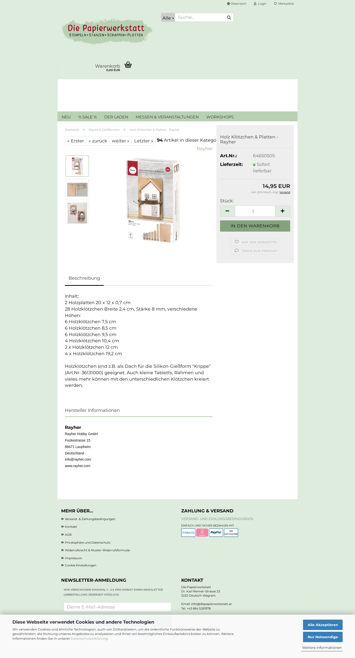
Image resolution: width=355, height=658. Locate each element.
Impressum (73, 558)
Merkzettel (284, 3)
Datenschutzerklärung (89, 638)
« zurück (98, 141)
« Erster (75, 141)
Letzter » (143, 141)
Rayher (205, 148)
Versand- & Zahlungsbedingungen (90, 519)
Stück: (227, 201)
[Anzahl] (255, 211)
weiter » (120, 141)
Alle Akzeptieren (323, 625)
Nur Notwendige (323, 637)
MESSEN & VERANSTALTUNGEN (167, 117)
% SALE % (87, 117)
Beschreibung (84, 278)
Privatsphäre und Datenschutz (87, 542)
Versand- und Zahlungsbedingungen (217, 519)
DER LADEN (116, 117)
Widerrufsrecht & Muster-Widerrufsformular (97, 550)
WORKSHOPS (220, 117)
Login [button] (260, 3)
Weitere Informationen (322, 647)
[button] (236, 3)
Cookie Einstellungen (80, 565)
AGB (68, 534)
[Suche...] (168, 17)
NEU (66, 117)
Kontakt (71, 526)
